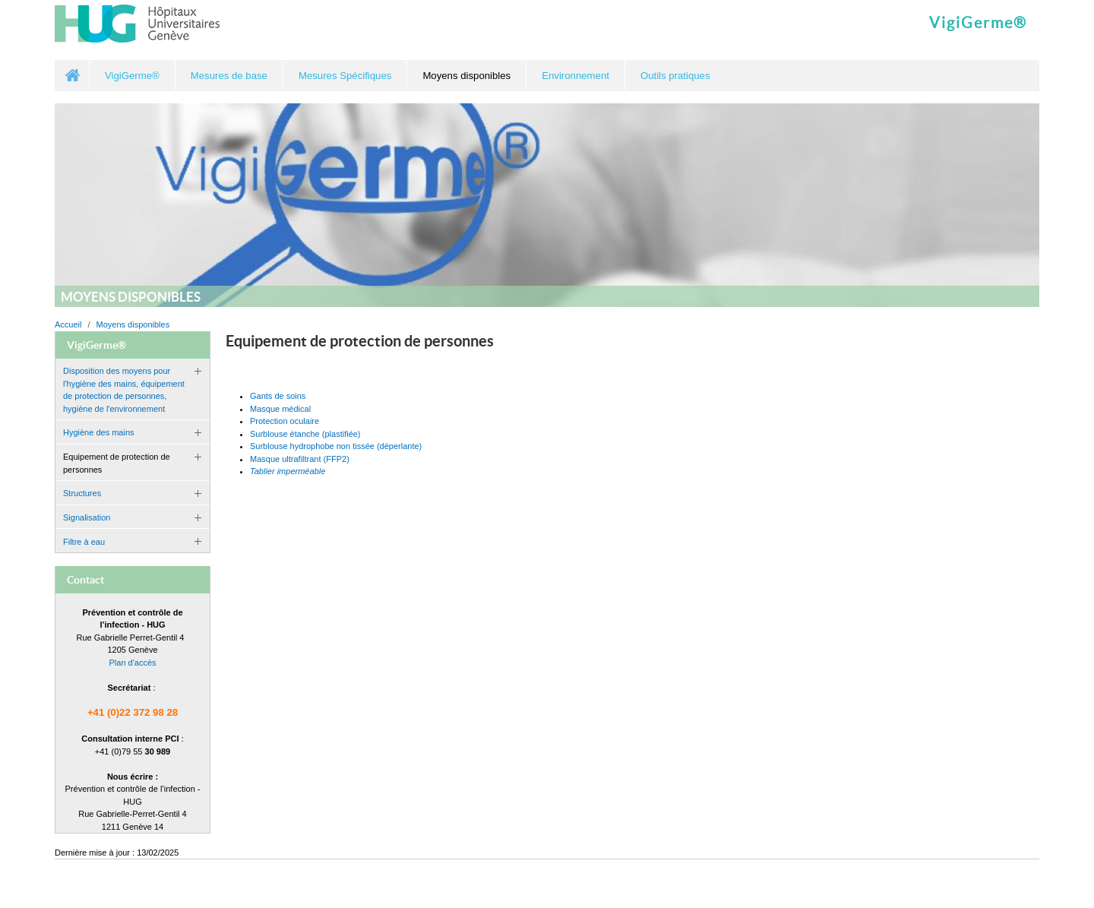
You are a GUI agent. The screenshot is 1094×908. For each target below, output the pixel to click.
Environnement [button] (575, 75)
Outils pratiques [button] (675, 75)
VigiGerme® (978, 22)
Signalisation (86, 517)
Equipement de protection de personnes (116, 463)
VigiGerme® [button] (132, 75)
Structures (82, 493)
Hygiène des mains (98, 432)
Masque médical (280, 408)
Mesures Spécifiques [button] (345, 75)
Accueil (72, 75)
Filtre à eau (84, 541)
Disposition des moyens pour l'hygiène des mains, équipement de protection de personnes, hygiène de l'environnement (124, 389)
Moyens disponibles (133, 324)
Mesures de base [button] (229, 75)
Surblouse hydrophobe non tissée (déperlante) (336, 446)
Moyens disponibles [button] (466, 75)
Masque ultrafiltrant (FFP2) (299, 458)
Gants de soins (277, 395)
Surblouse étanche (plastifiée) (305, 433)
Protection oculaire (284, 421)
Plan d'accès (132, 662)
